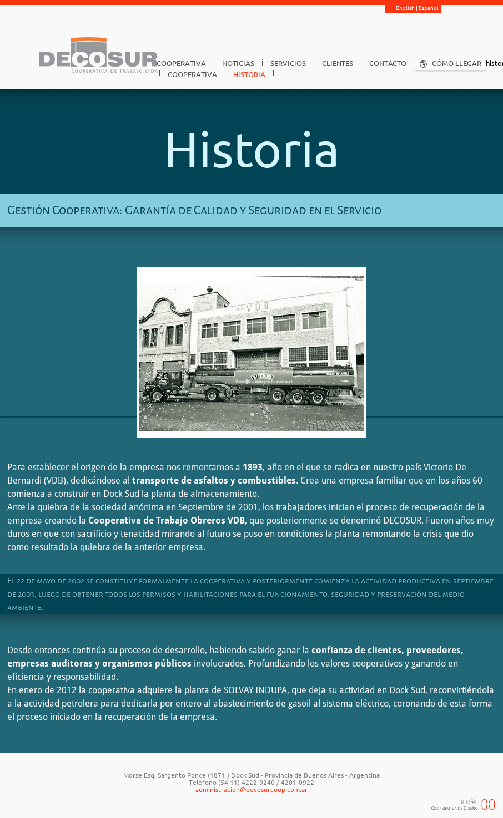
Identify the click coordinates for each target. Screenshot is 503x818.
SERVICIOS (288, 63)
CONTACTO (387, 63)
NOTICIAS (238, 63)
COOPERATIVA (181, 63)
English (405, 8)
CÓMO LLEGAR (456, 63)
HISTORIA (249, 74)
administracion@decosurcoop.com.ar (251, 789)
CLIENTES (337, 63)
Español (429, 8)
